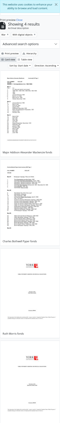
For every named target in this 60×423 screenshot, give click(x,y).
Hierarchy (29, 53)
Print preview (10, 53)
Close (19, 20)
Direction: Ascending (46, 65)
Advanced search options (21, 44)
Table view (25, 59)
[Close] (56, 4)
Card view (8, 59)
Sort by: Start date (19, 65)
